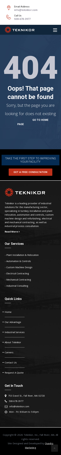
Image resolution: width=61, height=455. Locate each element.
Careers (9, 352)
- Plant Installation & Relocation (22, 254)
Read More (12, 231)
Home (8, 311)
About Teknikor (13, 342)
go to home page (33, 122)
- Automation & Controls (18, 261)
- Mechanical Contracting (18, 279)
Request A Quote (14, 372)
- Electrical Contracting (17, 273)
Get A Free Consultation (30, 172)
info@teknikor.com (26, 10)
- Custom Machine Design (18, 267)
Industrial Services (15, 332)
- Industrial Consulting (16, 285)
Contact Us (11, 362)
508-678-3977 (22, 19)
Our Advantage (13, 322)
